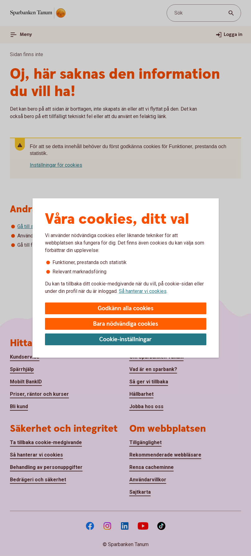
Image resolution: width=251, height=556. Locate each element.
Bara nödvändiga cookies (125, 324)
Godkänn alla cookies (126, 308)
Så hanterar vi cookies (143, 291)
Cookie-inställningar (125, 339)
